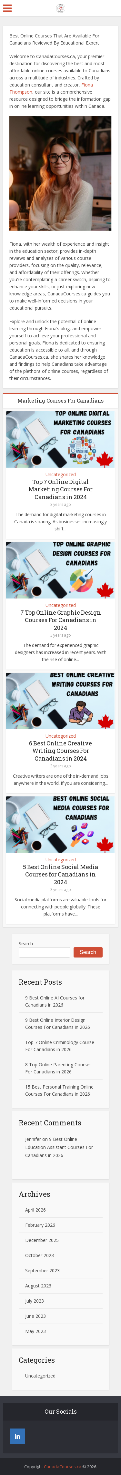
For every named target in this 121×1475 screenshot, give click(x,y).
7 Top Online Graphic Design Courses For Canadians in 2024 (60, 620)
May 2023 (35, 1331)
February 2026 (40, 1225)
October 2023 (39, 1255)
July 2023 (34, 1301)
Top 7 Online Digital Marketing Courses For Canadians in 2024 (60, 489)
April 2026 (35, 1210)
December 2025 (42, 1240)
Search (26, 943)
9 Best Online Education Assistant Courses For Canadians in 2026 (59, 1147)
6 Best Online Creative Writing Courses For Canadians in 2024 (60, 750)
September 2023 (42, 1270)
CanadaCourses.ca (62, 1467)
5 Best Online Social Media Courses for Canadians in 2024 (60, 874)
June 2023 (35, 1316)
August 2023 (38, 1286)
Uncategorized (60, 474)
